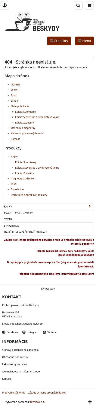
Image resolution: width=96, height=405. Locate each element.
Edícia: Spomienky (25, 112)
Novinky (15, 84)
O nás (14, 90)
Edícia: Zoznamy (24, 122)
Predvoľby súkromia (13, 392)
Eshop (14, 100)
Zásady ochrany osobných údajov (47, 392)
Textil (14, 184)
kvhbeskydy (48, 288)
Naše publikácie (20, 106)
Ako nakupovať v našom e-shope (21, 371)
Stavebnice (17, 189)
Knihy (14, 157)
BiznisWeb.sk (37, 402)
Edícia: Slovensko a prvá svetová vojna (37, 117)
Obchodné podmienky (15, 357)
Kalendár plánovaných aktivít (27, 133)
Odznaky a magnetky (23, 128)
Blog (13, 95)
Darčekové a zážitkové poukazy (29, 195)
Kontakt (15, 139)
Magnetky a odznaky (22, 178)
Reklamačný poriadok (14, 364)
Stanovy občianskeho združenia (20, 350)
